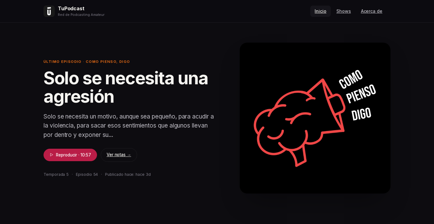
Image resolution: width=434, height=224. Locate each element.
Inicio (320, 11)
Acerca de (371, 11)
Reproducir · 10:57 (70, 154)
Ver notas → (119, 154)
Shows (343, 11)
